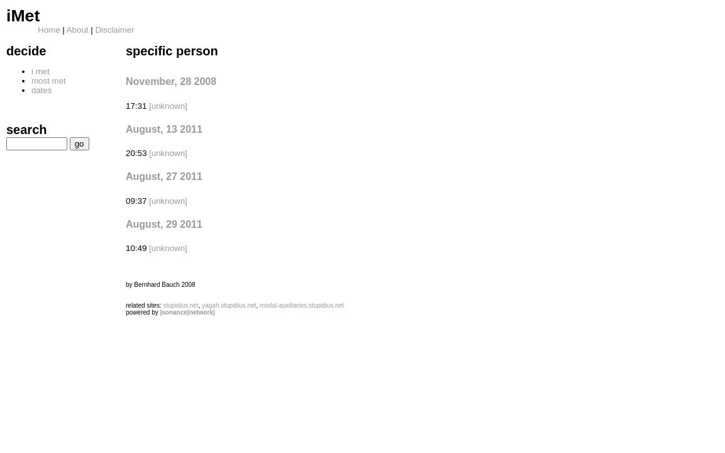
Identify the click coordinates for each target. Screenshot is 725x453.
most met (48, 81)
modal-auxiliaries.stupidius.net (302, 305)
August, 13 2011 (164, 129)
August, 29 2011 (164, 224)
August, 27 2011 (164, 176)
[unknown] (168, 106)
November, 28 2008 (171, 81)
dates (41, 90)
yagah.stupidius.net (229, 305)
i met (40, 71)
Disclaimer (114, 30)
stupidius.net (180, 305)
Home (49, 30)
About (78, 30)
